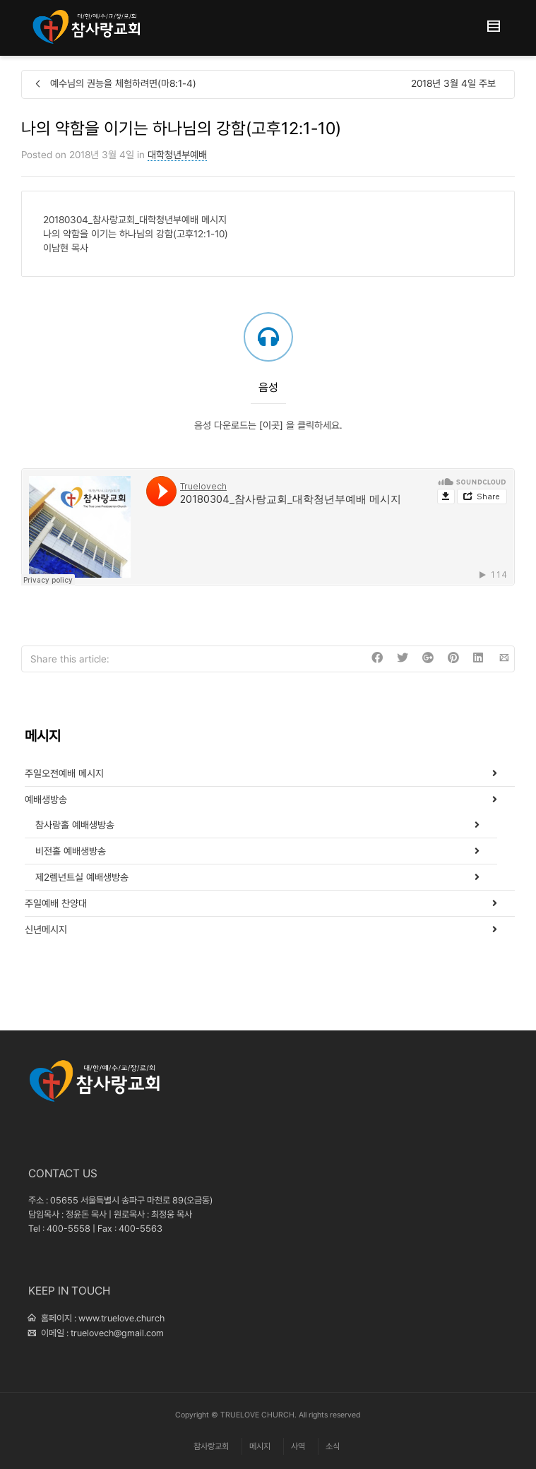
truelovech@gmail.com (117, 1333)
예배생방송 (46, 799)
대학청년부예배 (177, 154)
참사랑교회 (211, 1446)
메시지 (259, 1446)
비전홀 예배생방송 (70, 851)
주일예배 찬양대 (56, 903)
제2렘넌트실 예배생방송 (82, 877)
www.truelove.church (121, 1318)
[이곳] (271, 425)
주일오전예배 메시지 (64, 773)
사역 (298, 1446)
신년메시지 (46, 929)
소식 (333, 1446)
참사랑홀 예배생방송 (74, 825)
